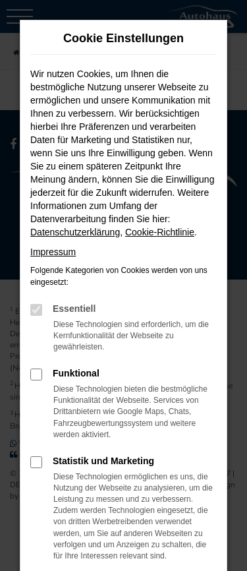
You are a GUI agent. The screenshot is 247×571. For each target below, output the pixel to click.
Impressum (53, 252)
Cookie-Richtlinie (159, 232)
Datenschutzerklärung (75, 232)
